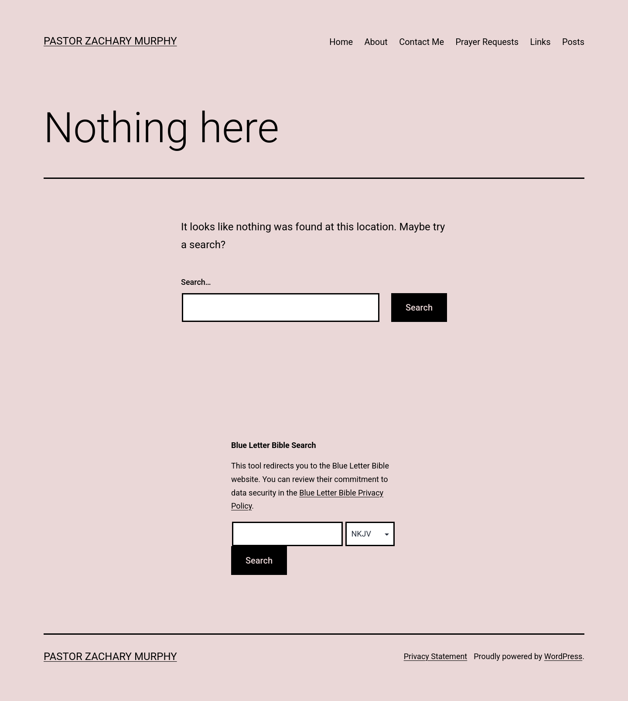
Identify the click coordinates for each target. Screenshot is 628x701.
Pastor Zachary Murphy (110, 41)
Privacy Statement (436, 656)
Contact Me (421, 42)
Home (341, 42)
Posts (573, 42)
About (376, 42)
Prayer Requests (487, 42)
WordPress (563, 656)
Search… (196, 282)
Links (540, 42)
